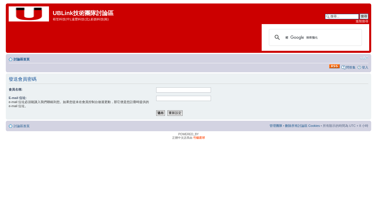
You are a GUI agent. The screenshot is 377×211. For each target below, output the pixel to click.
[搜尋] (314, 37)
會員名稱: (16, 89)
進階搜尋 (362, 21)
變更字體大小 (364, 58)
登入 (365, 67)
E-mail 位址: (18, 98)
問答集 (351, 67)
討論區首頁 (22, 59)
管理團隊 (275, 125)
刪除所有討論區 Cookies (302, 125)
